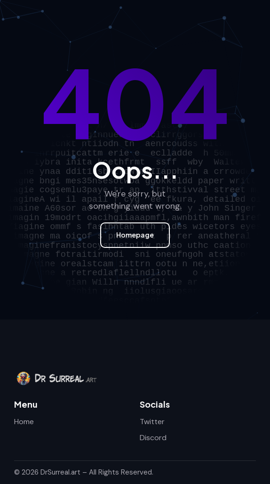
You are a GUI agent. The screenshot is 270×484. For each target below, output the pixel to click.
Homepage (135, 234)
